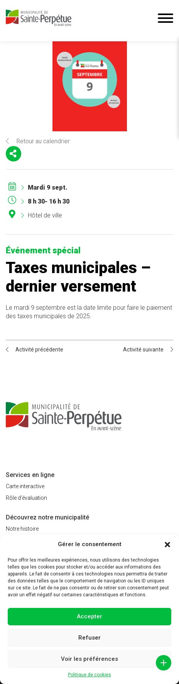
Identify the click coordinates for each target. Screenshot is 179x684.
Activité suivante (148, 349)
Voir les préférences (89, 658)
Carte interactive (25, 486)
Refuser (89, 637)
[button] (167, 544)
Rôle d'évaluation (26, 498)
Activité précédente (34, 349)
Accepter (89, 616)
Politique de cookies (89, 674)
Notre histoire (22, 529)
